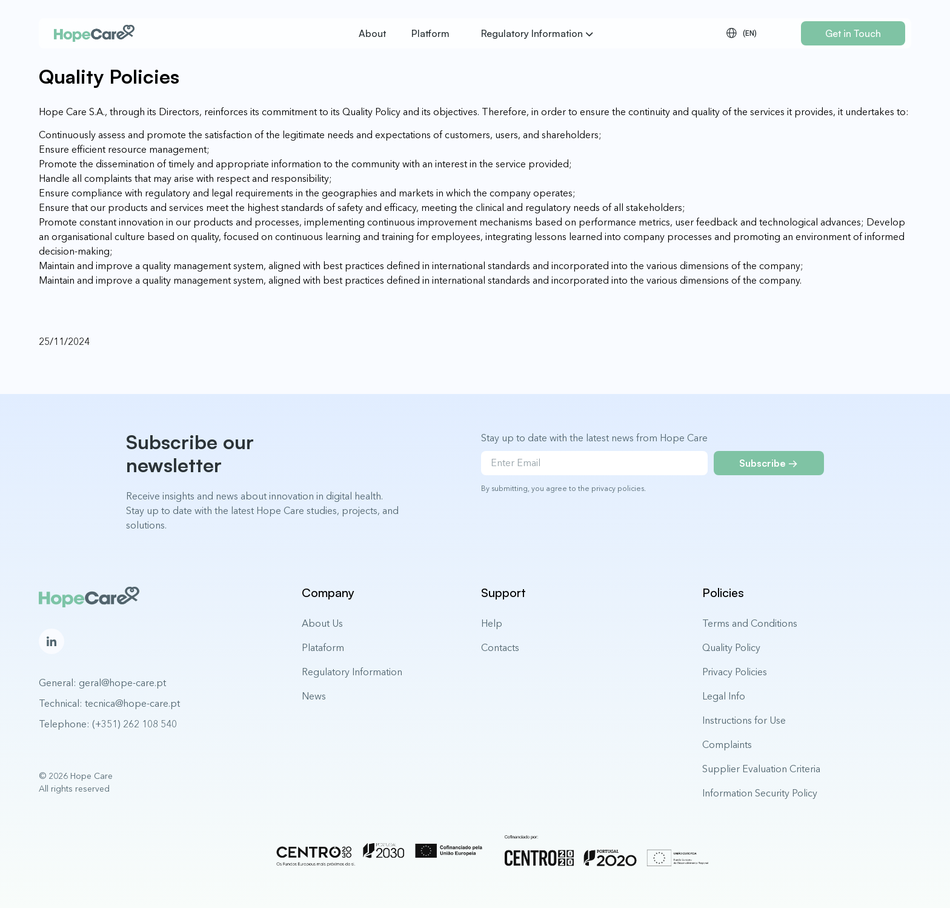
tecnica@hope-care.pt (132, 703)
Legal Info (723, 696)
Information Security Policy (759, 793)
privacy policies (617, 488)
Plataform (323, 647)
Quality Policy (731, 647)
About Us (322, 623)
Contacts (500, 647)
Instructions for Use (744, 720)
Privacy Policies (734, 672)
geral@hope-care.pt (122, 682)
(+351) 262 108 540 (134, 724)
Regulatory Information (352, 672)
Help (491, 623)
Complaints (727, 744)
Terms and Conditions (749, 623)
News (314, 696)
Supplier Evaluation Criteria (761, 769)
